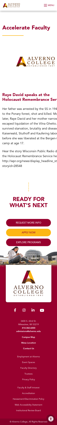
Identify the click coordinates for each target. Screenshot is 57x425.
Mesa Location (28, 343)
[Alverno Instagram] (24, 310)
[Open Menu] (49, 5)
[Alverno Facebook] (15, 310)
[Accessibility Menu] (50, 418)
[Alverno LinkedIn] (32, 310)
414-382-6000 (28, 328)
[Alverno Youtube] (42, 311)
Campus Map (28, 337)
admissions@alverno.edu (28, 331)
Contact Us (28, 348)
